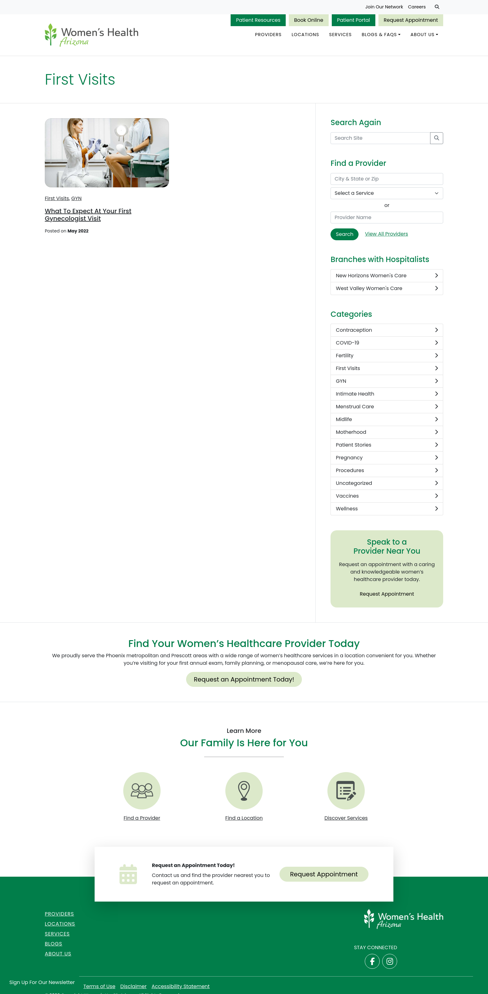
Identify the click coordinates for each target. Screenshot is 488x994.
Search (344, 234)
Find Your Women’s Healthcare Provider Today (244, 643)
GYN (76, 198)
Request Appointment (411, 20)
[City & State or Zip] (387, 179)
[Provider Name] (387, 217)
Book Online (308, 20)
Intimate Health (387, 394)
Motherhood (387, 432)
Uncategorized (387, 483)
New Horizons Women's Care (387, 275)
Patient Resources (258, 20)
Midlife (387, 419)
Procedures (387, 470)
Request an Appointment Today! (244, 679)
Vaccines (387, 496)
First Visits (57, 198)
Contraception (387, 330)
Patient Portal (353, 20)
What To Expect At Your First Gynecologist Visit (88, 215)
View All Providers (386, 233)
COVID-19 (387, 343)
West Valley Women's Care (387, 288)
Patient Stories (387, 445)
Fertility (387, 355)
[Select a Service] (387, 193)
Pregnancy (387, 458)
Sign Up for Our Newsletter (42, 982)
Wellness (387, 509)
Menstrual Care (387, 406)
